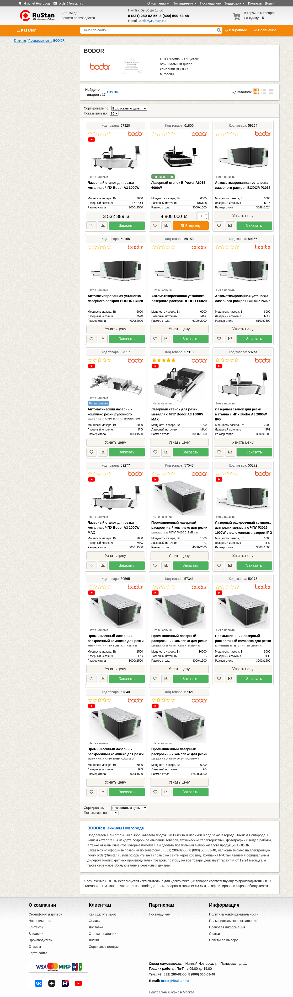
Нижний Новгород (36, 3)
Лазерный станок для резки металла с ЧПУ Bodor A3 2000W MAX (113, 522)
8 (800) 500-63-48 (174, 16)
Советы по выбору (223, 930)
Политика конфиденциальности (233, 904)
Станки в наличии (103, 924)
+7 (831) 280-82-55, (172, 964)
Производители (41, 930)
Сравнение (265, 30)
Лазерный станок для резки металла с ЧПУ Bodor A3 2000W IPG (241, 409)
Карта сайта (38, 943)
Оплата (94, 911)
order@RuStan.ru (175, 971)
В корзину (191, 221)
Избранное (236, 30)
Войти (269, 3)
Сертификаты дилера (45, 904)
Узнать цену (243, 211)
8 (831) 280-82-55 (142, 16)
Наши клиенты (40, 911)
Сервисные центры (104, 936)
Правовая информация (227, 917)
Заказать (126, 220)
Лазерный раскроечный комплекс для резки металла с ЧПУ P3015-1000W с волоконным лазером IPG (243, 522)
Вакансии (36, 924)
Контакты (255, 3)
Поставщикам (210, 3)
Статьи (214, 924)
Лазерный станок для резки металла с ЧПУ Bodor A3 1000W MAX (177, 409)
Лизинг (94, 930)
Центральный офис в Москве (171, 982)
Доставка (96, 917)
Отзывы (113, 92)
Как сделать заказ (103, 904)
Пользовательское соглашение (233, 911)
